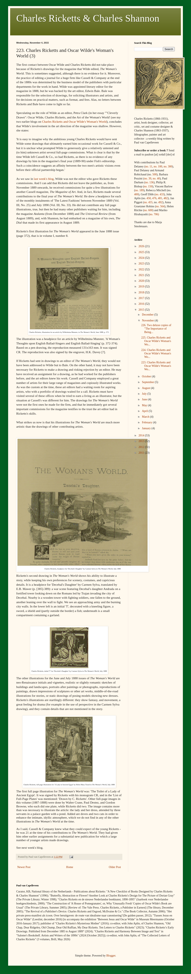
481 (160, 198)
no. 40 (156, 178)
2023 (142, 263)
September (148, 382)
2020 (142, 280)
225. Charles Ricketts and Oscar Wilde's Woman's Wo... (156, 341)
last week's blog (44, 178)
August (146, 388)
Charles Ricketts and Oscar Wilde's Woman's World (74, 121)
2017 (142, 298)
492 (160, 202)
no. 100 (158, 166)
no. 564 (160, 206)
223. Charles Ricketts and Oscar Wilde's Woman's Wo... (156, 366)
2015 (142, 309)
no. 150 (148, 186)
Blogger (110, 955)
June (145, 399)
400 (136, 194)
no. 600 (148, 210)
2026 (142, 246)
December (148, 314)
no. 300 (168, 166)
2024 (142, 257)
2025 (142, 252)
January (146, 428)
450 (149, 198)
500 (154, 174)
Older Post (115, 867)
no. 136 (149, 182)
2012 (142, 447)
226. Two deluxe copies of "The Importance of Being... (156, 329)
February (147, 422)
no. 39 (147, 178)
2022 (142, 269)
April (145, 411)
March (146, 416)
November (148, 320)
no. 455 (148, 202)
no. (159, 194)
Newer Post (23, 867)
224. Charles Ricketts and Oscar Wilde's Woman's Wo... (156, 353)
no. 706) (154, 214)
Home (69, 867)
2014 (142, 435)
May (145, 405)
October (147, 376)
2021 (142, 275)
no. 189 (139, 190)
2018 (142, 292)
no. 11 (148, 166)
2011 (142, 452)
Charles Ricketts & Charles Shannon (87, 18)
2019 (142, 286)
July (144, 393)
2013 (142, 441)
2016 (142, 303)
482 (166, 198)
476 (154, 198)
